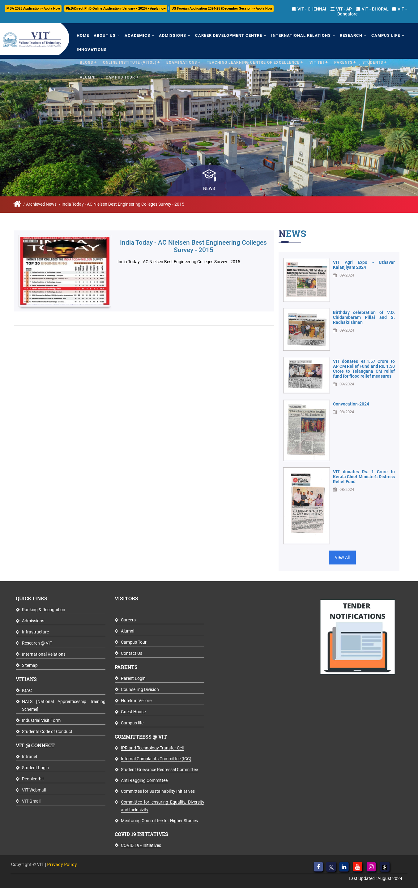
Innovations (91, 48)
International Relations (296, 34)
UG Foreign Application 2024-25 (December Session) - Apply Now (222, 8)
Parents (343, 61)
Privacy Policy (62, 864)
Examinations (181, 61)
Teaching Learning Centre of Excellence (253, 61)
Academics (135, 34)
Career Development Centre (224, 34)
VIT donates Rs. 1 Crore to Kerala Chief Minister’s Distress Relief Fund (364, 476)
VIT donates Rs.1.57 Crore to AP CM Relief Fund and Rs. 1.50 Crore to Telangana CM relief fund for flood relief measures (364, 369)
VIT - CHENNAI (309, 8)
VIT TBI (316, 61)
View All (342, 557)
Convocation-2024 (351, 403)
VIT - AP (341, 8)
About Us (103, 34)
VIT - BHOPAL (372, 8)
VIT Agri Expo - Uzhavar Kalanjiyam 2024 (364, 265)
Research (345, 34)
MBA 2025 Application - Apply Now (33, 8)
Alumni (88, 76)
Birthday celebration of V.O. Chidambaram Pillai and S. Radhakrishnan (364, 317)
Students (372, 61)
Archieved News (41, 204)
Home (82, 34)
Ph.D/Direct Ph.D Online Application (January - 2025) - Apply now (116, 8)
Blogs (86, 61)
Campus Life (379, 34)
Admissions (169, 34)
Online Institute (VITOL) (129, 61)
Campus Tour (120, 76)
